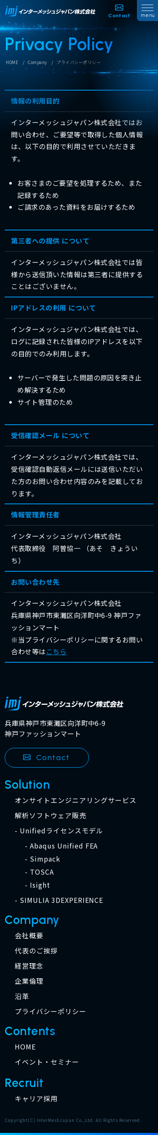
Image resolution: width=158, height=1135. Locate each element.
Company (37, 62)
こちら (56, 651)
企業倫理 (29, 981)
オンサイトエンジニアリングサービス (75, 800)
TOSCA (42, 872)
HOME (12, 62)
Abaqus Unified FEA (64, 846)
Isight (40, 885)
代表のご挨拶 (36, 950)
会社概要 (29, 935)
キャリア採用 (36, 1098)
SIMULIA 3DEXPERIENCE (61, 900)
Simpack (45, 859)
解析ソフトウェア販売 (50, 815)
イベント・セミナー (47, 1062)
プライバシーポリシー (50, 1011)
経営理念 (29, 966)
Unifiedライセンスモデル (61, 830)
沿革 (22, 996)
